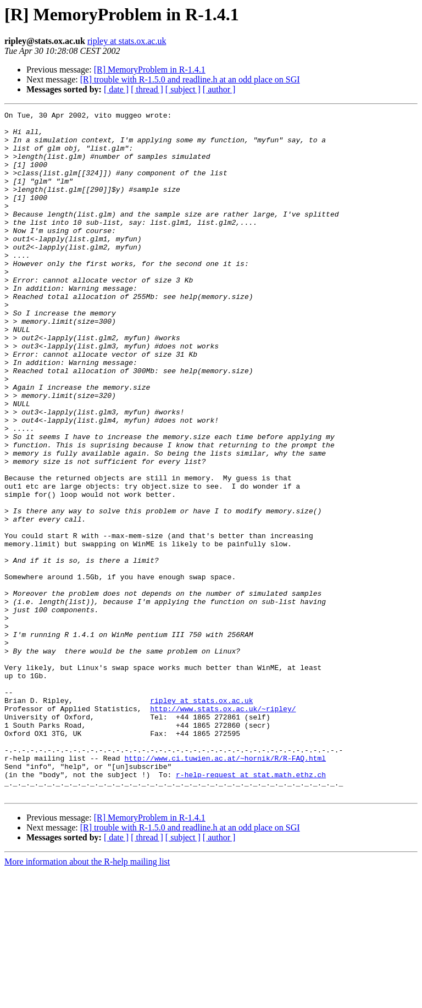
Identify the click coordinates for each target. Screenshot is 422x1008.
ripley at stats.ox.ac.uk (126, 41)
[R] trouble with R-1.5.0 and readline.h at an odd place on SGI (190, 79)
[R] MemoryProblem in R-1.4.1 (150, 69)
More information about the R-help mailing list (87, 998)
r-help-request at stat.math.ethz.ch (251, 908)
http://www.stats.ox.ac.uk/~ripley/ (223, 829)
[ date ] (116, 89)
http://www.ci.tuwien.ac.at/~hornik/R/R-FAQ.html (225, 888)
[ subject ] (183, 89)
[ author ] (219, 89)
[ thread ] (147, 89)
